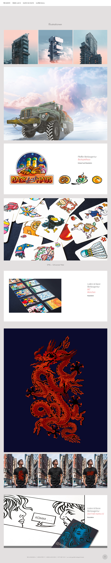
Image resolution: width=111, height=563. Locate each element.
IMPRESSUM (40, 3)
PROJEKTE (6, 3)
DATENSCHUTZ (28, 3)
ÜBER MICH (16, 3)
